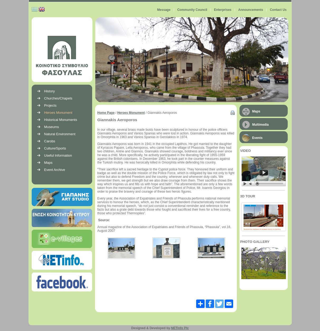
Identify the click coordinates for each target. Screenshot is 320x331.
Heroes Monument (131, 113)
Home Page (106, 113)
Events (257, 138)
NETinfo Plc (180, 328)
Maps (256, 111)
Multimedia (260, 124)
